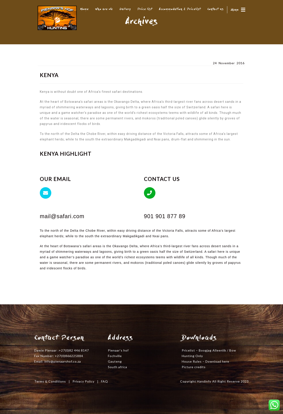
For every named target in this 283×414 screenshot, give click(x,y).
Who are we (104, 9)
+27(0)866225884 (69, 356)
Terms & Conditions (50, 381)
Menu (238, 10)
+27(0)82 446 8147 (74, 350)
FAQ (104, 381)
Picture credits (194, 367)
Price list (145, 9)
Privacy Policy (83, 381)
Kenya (43, 63)
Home (84, 9)
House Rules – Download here (205, 361)
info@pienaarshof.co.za (62, 361)
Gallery (125, 9)
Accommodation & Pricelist (180, 9)
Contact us (215, 9)
